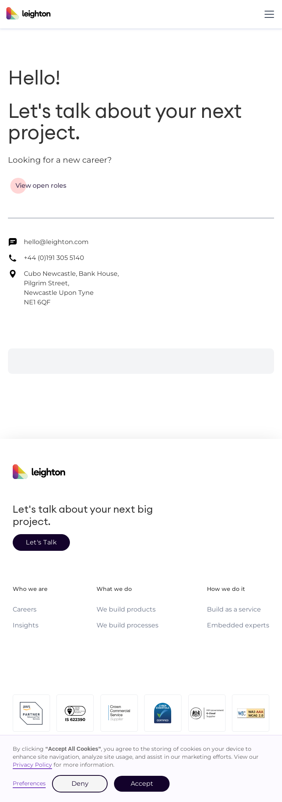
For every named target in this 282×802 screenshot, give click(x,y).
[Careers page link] (25, 609)
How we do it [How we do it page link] (226, 588)
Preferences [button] (29, 783)
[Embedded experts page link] (238, 625)
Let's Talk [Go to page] (41, 542)
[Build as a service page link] (234, 609)
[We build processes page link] (127, 625)
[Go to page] (41, 186)
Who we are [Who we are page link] (30, 588)
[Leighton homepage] (28, 14)
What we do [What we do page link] (114, 588)
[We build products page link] (126, 609)
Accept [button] (142, 783)
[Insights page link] (26, 625)
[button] (268, 14)
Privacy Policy (32, 764)
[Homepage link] (141, 472)
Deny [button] (80, 783)
